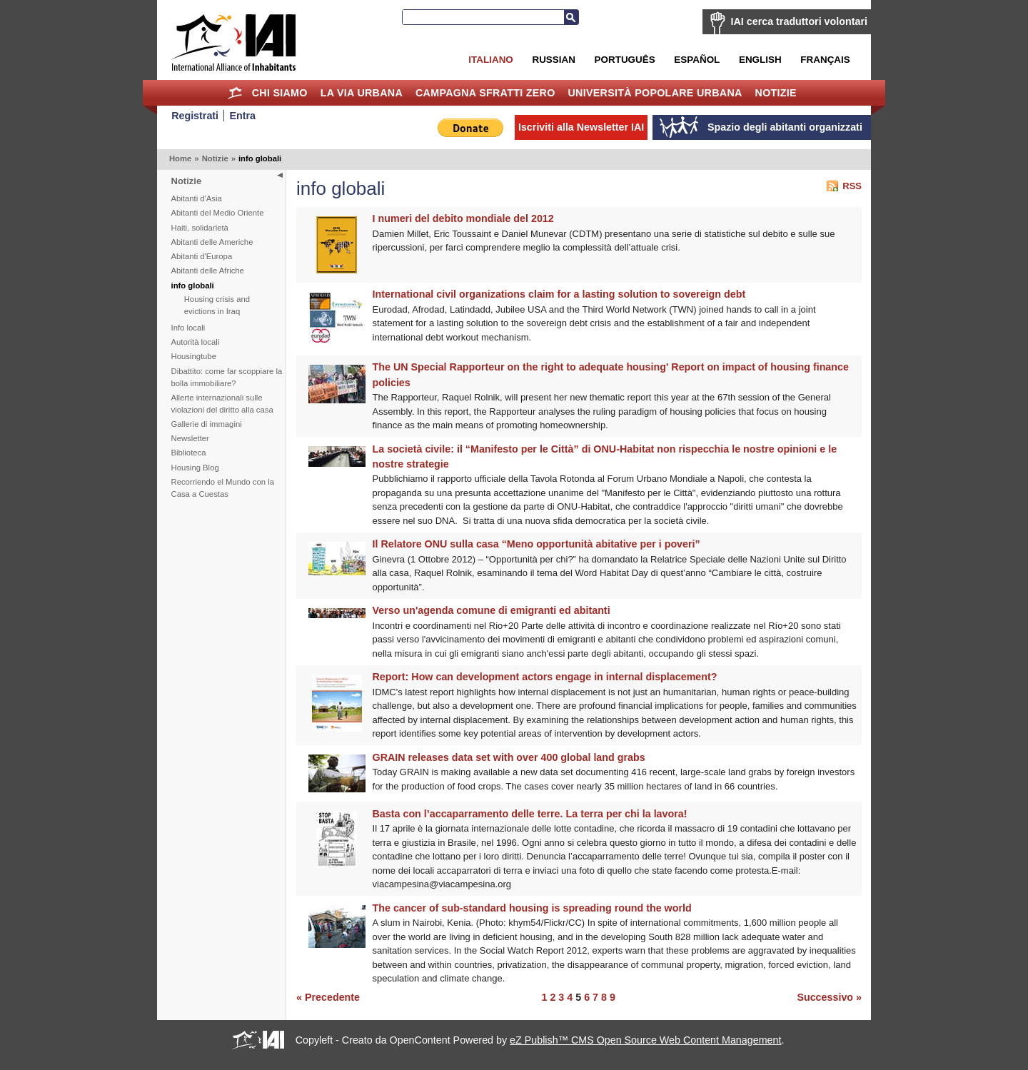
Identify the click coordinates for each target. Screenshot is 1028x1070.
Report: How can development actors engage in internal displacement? (545, 676)
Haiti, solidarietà (199, 227)
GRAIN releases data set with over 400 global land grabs (509, 757)
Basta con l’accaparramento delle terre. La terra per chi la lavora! (530, 813)
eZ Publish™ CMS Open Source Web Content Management (645, 1040)
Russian (553, 59)
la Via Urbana (362, 93)
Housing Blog (195, 467)
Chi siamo (280, 93)
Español (697, 59)
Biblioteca (188, 452)
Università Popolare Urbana (655, 93)
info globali (192, 285)
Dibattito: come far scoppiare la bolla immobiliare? (227, 377)
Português (625, 59)
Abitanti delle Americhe (212, 242)
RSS (852, 186)
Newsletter (190, 438)
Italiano (490, 59)
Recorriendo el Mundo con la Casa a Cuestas (222, 488)
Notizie (776, 93)
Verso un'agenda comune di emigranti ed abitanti (491, 610)
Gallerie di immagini (206, 424)
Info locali (188, 327)
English (760, 59)
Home (235, 93)
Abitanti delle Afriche (207, 270)
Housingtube (193, 356)
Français (825, 59)
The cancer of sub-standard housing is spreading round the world (532, 908)
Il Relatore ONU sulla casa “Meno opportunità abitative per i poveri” (536, 544)
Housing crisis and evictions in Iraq (217, 305)
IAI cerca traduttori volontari (799, 21)
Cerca (571, 17)
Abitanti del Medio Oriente (217, 212)
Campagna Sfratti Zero (485, 93)
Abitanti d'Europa (202, 256)
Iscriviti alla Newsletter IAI (581, 127)
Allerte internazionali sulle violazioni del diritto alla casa (222, 403)
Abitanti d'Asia (196, 198)
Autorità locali (195, 342)
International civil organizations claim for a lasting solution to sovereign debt (559, 294)
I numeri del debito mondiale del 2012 (463, 218)
